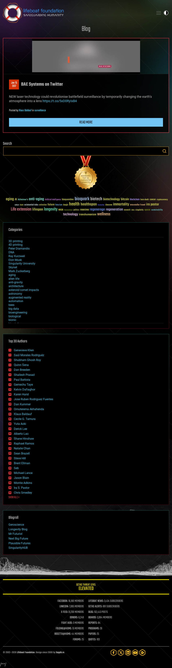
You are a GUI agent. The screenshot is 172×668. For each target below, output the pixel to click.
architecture (15, 286)
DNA (11, 252)
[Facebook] (113, 652)
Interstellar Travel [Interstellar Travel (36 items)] (137, 205)
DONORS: (74, 617)
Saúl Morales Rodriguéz (29, 355)
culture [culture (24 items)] (17, 205)
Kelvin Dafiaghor (24, 389)
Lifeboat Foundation (26, 652)
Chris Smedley (23, 492)
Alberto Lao (21, 433)
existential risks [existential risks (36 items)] (31, 205)
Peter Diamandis (19, 248)
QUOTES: (92, 639)
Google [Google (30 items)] (65, 205)
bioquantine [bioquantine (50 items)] (68, 199)
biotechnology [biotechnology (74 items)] (111, 199)
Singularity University (21, 263)
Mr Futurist (15, 534)
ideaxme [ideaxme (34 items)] (108, 205)
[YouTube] (135, 652)
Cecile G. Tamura (25, 419)
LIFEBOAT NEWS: (96, 601)
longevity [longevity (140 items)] (51, 209)
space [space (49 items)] (147, 209)
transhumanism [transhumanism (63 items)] (87, 214)
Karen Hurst (21, 394)
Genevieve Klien (24, 350)
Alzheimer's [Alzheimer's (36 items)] (23, 199)
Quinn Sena (21, 365)
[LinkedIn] (128, 652)
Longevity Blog (17, 529)
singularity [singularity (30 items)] (139, 210)
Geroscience (16, 524)
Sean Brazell (22, 453)
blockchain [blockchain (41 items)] (135, 199)
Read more (86, 122)
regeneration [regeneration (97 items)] (114, 209)
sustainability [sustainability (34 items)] (157, 210)
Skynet (12, 267)
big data (13, 308)
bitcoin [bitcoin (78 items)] (125, 199)
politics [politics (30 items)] (76, 210)
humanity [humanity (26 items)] (101, 205)
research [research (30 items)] (127, 210)
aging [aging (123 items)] (10, 199)
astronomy (15, 293)
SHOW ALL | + (13, 497)
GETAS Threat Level (86, 587)
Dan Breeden (22, 369)
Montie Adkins (23, 483)
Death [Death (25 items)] (21, 205)
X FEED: (64, 612)
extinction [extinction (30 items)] (43, 205)
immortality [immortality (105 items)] (121, 204)
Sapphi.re (60, 652)
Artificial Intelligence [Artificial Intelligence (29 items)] (53, 200)
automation (15, 301)
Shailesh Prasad (24, 375)
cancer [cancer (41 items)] (153, 199)
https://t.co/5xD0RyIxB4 (60, 101)
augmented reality (19, 297)
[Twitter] (121, 652)
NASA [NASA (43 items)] (60, 210)
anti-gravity (15, 282)
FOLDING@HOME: (64, 628)
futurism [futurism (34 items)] (58, 205)
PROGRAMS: (93, 628)
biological (14, 316)
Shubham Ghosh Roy (27, 360)
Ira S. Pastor (21, 487)
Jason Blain (21, 478)
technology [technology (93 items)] (70, 214)
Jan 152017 (14, 84)
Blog (86, 29)
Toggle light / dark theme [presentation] (166, 12)
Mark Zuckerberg (19, 271)
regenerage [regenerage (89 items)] (97, 210)
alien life (13, 278)
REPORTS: (92, 623)
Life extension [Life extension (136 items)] (21, 209)
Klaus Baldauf (25, 110)
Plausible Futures (19, 543)
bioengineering (17, 312)
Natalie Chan (22, 448)
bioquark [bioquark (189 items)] (82, 199)
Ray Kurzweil (16, 256)
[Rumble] (142, 652)
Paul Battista (22, 379)
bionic (12, 320)
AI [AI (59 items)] (16, 199)
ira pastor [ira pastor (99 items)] (152, 204)
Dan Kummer (22, 404)
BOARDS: (92, 617)
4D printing (15, 244)
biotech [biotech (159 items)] (96, 199)
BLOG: (91, 612)
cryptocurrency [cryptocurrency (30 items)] (162, 200)
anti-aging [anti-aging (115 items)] (36, 199)
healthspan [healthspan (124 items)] (89, 204)
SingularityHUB (18, 547)
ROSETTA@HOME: (62, 634)
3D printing (15, 241)
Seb (16, 468)
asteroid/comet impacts (23, 290)
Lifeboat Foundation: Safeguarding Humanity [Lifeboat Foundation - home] (77, 13)
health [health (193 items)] (74, 204)
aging (12, 275)
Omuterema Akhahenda (29, 409)
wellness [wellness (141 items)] (103, 214)
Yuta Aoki (20, 424)
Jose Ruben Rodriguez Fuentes (33, 399)
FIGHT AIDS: (66, 623)
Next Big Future (18, 538)
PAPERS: (92, 634)
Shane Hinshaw (24, 438)
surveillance (40, 110)
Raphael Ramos (24, 443)
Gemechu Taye (23, 384)
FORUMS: (77, 639)
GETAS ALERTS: (95, 606)
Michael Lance (23, 473)
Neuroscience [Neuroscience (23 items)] (68, 210)
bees (11, 305)
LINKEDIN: (64, 606)
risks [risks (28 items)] (132, 210)
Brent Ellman (22, 463)
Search (164, 151)
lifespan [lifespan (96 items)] (37, 209)
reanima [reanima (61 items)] (84, 209)
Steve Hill (20, 458)
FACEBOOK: (63, 601)
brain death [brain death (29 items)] (144, 200)
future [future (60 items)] (51, 204)
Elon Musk (15, 260)
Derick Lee (20, 429)
